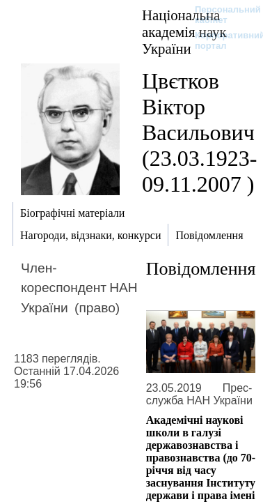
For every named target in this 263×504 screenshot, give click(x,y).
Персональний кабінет (221, 14)
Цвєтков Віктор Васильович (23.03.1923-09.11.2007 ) (199, 132)
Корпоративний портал (221, 40)
